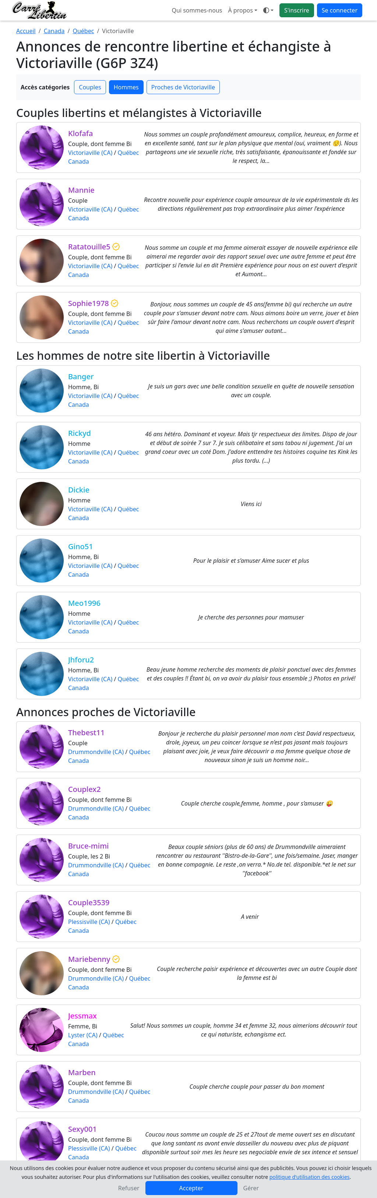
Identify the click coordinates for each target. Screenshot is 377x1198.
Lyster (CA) (83, 1035)
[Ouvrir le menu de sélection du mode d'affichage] (268, 10)
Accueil (26, 31)
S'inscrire (296, 10)
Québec (83, 31)
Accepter (191, 1188)
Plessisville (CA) (89, 922)
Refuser (129, 1188)
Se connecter (339, 10)
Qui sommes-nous (197, 10)
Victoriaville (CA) (90, 153)
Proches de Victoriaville (183, 87)
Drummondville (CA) (96, 752)
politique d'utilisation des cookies (309, 1176)
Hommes (126, 87)
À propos (240, 10)
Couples (90, 87)
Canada (54, 31)
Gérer (251, 1188)
